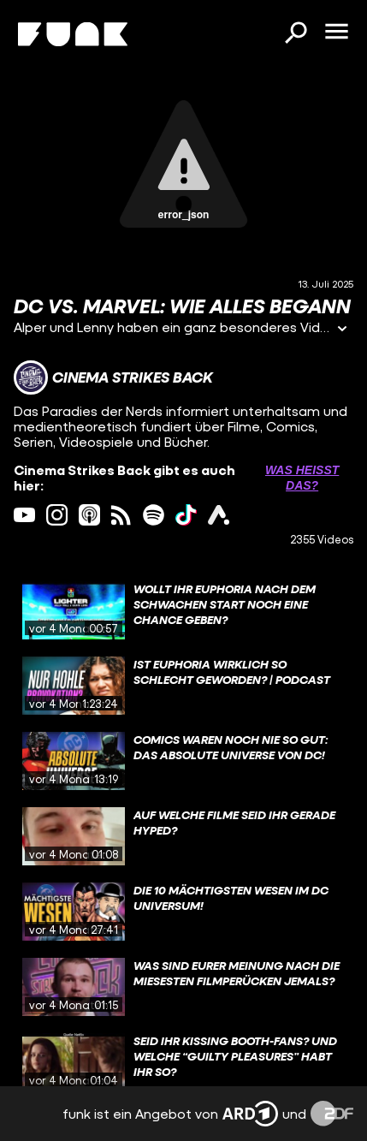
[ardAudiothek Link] (218, 515)
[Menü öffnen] (336, 32)
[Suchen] (295, 34)
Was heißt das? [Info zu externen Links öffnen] (302, 477)
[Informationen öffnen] (342, 330)
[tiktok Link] (186, 515)
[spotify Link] (153, 515)
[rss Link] (121, 515)
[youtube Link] (24, 515)
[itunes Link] (89, 515)
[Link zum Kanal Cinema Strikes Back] (113, 377)
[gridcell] (183, 610)
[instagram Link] (57, 515)
